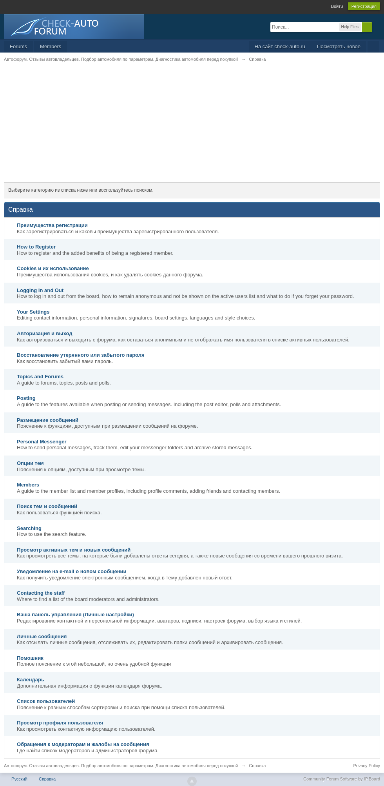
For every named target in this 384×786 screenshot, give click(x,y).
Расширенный (377, 27)
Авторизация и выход (44, 333)
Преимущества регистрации (52, 225)
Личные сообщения (42, 636)
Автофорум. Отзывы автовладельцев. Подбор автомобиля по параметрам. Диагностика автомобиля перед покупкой (121, 765)
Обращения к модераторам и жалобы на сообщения (83, 744)
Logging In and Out (40, 290)
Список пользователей (46, 701)
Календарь (30, 680)
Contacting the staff (41, 593)
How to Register (36, 247)
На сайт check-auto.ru (280, 46)
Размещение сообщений (47, 420)
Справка (47, 779)
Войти (337, 6)
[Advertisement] (192, 127)
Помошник (30, 658)
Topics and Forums (40, 376)
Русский (19, 779)
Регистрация (364, 6)
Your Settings (33, 312)
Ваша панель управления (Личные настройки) (75, 614)
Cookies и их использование (53, 268)
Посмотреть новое (338, 46)
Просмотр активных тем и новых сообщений (73, 550)
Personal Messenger (41, 442)
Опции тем (30, 463)
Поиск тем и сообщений (47, 506)
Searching (29, 528)
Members (50, 46)
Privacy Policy (366, 765)
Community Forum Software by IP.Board (341, 779)
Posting (26, 398)
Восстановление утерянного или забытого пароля (81, 355)
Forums (18, 46)
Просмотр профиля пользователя (60, 723)
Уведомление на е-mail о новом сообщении (72, 571)
